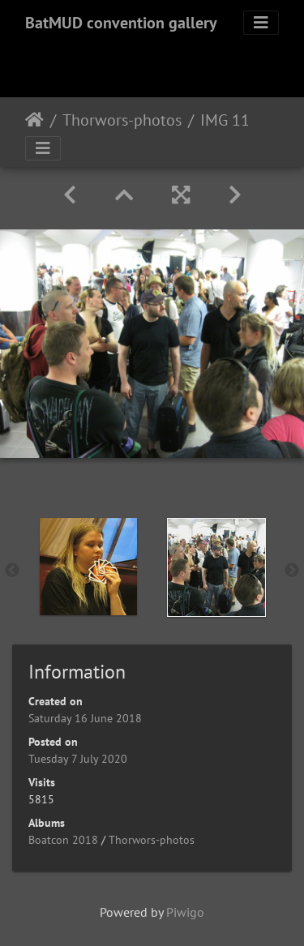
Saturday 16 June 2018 (85, 718)
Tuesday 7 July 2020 (77, 758)
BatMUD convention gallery (121, 22)
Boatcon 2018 (63, 840)
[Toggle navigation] (261, 23)
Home (34, 120)
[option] (88, 566)
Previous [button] (12, 571)
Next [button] (292, 571)
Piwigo (185, 912)
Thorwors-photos (122, 120)
